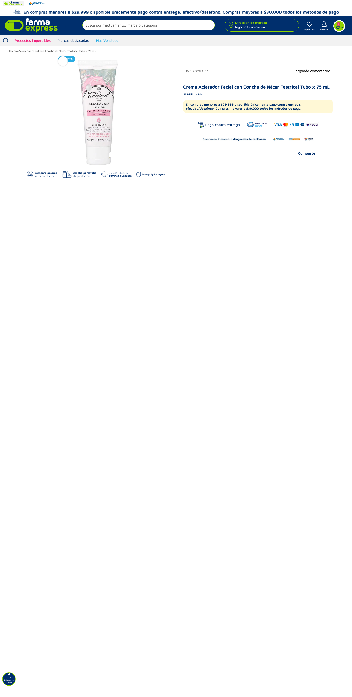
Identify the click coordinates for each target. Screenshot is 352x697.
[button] (149, 25)
